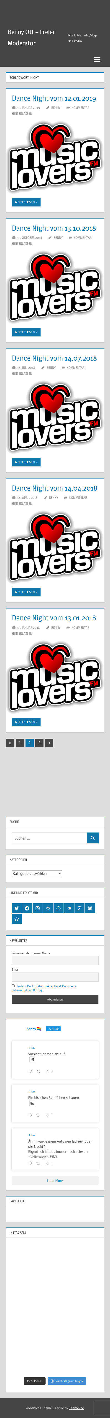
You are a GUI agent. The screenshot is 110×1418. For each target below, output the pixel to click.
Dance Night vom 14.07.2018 (54, 358)
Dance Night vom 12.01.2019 (54, 98)
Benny (55, 107)
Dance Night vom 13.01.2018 (54, 617)
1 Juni (32, 1135)
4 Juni (32, 1047)
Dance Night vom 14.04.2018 (54, 488)
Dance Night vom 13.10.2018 (54, 228)
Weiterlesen (25, 202)
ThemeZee (76, 1408)
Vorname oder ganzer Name (31, 953)
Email (15, 969)
